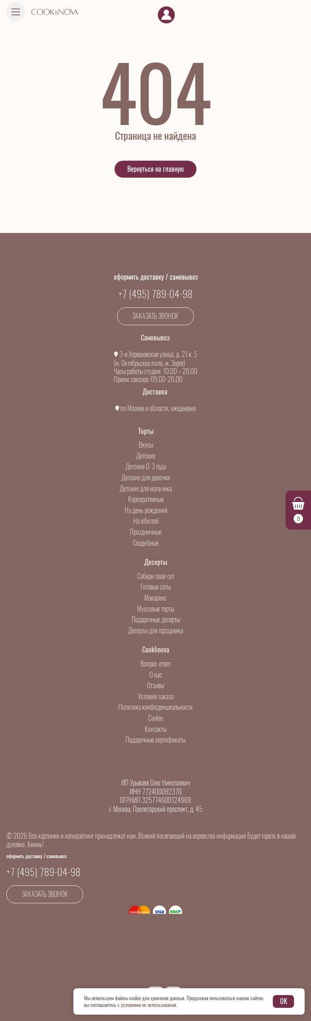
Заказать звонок (155, 316)
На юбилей (146, 520)
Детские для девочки (145, 477)
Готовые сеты (155, 586)
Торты (146, 431)
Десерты (155, 562)
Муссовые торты (155, 608)
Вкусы (146, 444)
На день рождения (146, 510)
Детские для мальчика (146, 488)
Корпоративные (146, 499)
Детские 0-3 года (146, 466)
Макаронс (155, 597)
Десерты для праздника (155, 630)
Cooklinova (155, 649)
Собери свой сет (155, 576)
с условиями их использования (147, 1004)
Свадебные (146, 543)
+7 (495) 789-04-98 (155, 294)
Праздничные (146, 532)
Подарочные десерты (156, 619)
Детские (145, 455)
